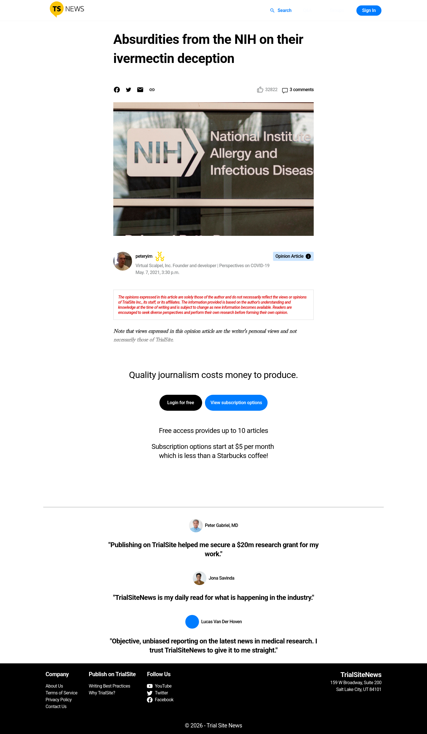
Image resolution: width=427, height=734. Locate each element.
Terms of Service (61, 693)
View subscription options (236, 403)
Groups (337, 11)
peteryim (144, 256)
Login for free (180, 403)
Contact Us (56, 706)
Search (281, 11)
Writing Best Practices (109, 686)
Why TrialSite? (102, 693)
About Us (54, 686)
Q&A (307, 11)
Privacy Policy (59, 699)
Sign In (368, 10)
